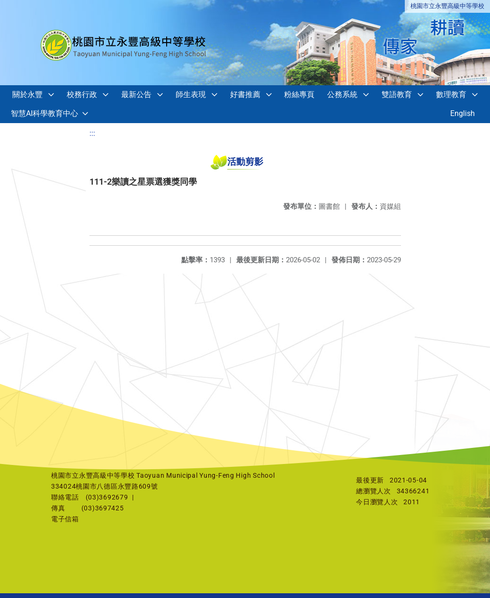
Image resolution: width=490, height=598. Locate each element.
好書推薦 (245, 94)
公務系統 (342, 94)
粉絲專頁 (299, 94)
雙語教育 (397, 94)
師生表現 (191, 94)
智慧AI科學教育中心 (44, 113)
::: (92, 133)
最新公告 (136, 94)
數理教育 (451, 94)
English (462, 113)
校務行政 (82, 94)
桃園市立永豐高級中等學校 (447, 5)
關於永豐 (27, 94)
